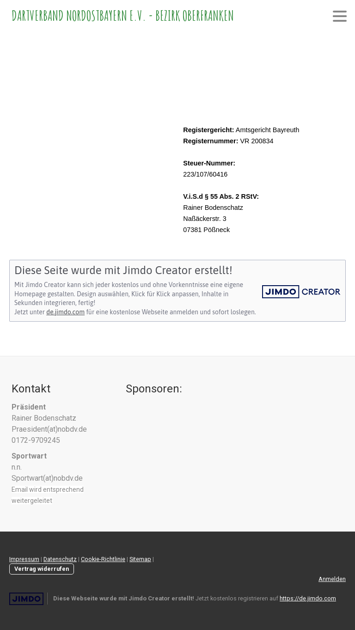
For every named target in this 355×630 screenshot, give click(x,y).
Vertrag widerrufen (41, 568)
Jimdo (26, 599)
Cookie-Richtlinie (103, 559)
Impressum (24, 559)
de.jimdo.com (65, 312)
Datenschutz (60, 559)
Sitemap (140, 559)
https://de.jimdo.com (308, 598)
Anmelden (332, 578)
